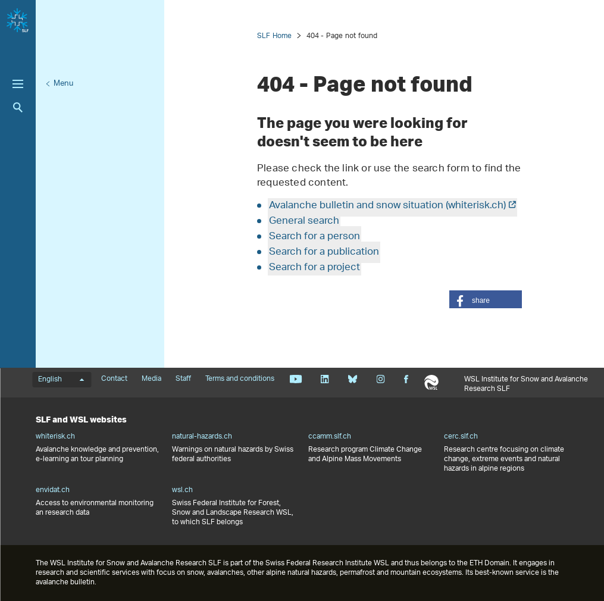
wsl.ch (182, 490)
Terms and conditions (239, 379)
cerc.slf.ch (461, 437)
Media (151, 379)
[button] (485, 299)
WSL (431, 382)
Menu (63, 84)
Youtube (295, 379)
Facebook (405, 379)
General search (304, 221)
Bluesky (353, 379)
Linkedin (325, 379)
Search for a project (314, 267)
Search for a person (314, 237)
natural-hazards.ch (202, 437)
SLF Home (274, 36)
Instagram (380, 379)
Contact (114, 379)
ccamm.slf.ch (329, 437)
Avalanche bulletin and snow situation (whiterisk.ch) (387, 206)
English (61, 379)
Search (18, 107)
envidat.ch (53, 490)
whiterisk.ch (55, 437)
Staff (183, 379)
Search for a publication (324, 252)
